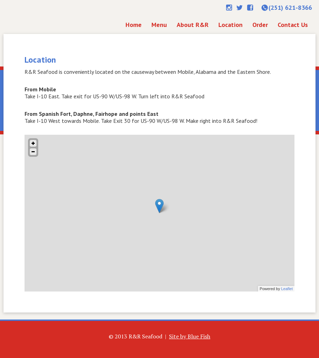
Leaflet (287, 289)
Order (260, 25)
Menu (159, 25)
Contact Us (293, 25)
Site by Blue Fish (189, 336)
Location (230, 25)
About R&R (193, 25)
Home (45, 16)
